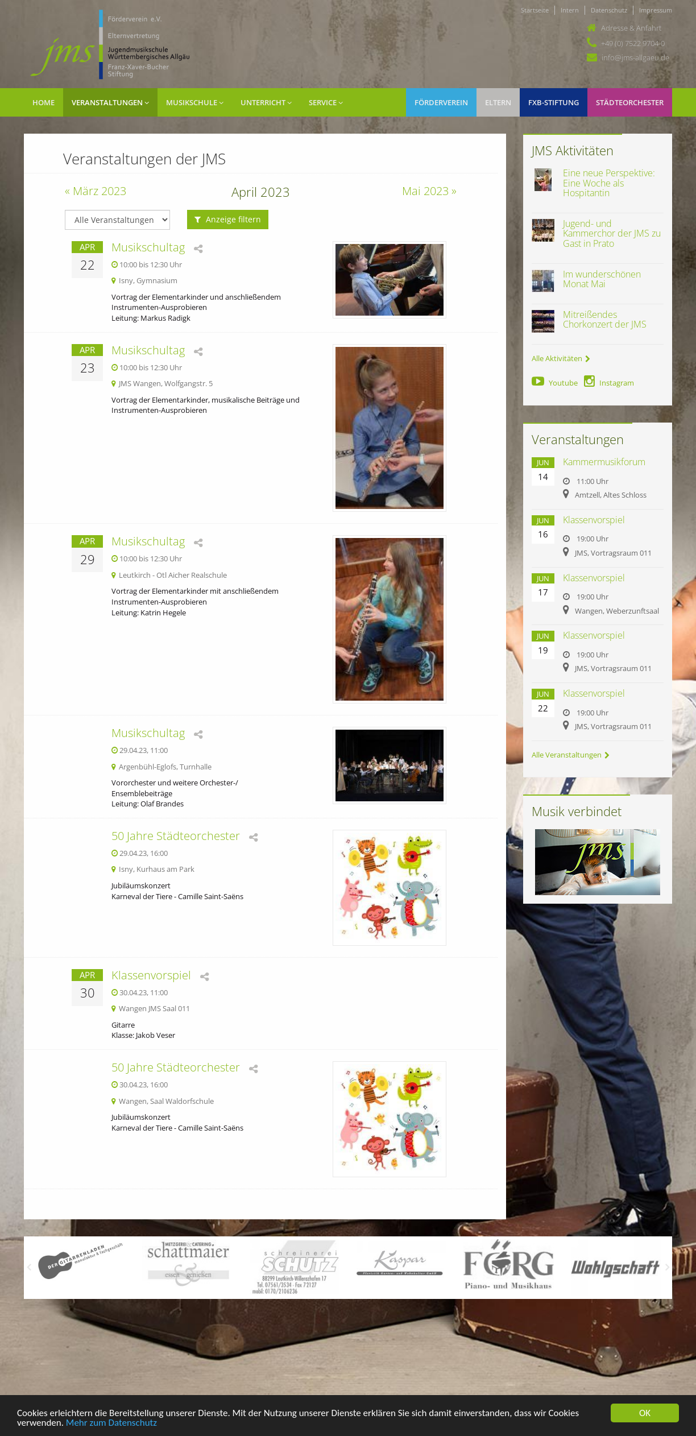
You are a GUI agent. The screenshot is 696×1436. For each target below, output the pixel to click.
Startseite (535, 10)
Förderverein (441, 102)
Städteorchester (630, 102)
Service (326, 102)
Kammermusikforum (604, 462)
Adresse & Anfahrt (631, 28)
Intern (570, 10)
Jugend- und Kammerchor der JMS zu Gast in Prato (612, 233)
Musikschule (194, 102)
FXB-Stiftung (553, 102)
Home (43, 102)
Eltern (498, 102)
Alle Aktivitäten (561, 358)
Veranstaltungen (110, 102)
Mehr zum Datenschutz (111, 1424)
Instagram (609, 383)
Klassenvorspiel (151, 975)
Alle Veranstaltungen (571, 755)
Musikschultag (148, 247)
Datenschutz (609, 10)
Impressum (655, 10)
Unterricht (266, 102)
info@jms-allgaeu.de (635, 57)
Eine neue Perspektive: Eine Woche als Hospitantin (609, 183)
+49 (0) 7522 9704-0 (633, 43)
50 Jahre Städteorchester (175, 835)
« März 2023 (95, 190)
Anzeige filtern (227, 219)
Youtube (555, 383)
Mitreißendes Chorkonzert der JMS (605, 319)
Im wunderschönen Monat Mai (602, 279)
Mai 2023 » (429, 190)
